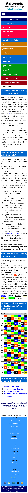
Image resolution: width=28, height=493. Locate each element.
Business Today (8, 53)
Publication (14, 430)
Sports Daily (6, 66)
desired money (13, 233)
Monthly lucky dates (11, 391)
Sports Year (6, 70)
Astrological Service (15, 423)
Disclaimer (15, 442)
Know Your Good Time (10, 83)
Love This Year (7, 32)
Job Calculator (7, 49)
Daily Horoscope (8, 23)
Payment (14, 457)
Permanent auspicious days (14, 389)
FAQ (15, 445)
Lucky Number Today (10, 40)
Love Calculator (8, 36)
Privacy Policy (15, 439)
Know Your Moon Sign (10, 78)
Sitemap (14, 463)
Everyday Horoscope (11, 387)
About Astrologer (15, 420)
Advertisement (14, 454)
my (9, 114)
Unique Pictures (14, 433)
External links (15, 475)
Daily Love (6, 27)
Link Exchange (15, 471)
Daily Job (5, 44)
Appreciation (15, 427)
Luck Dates (6, 57)
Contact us (15, 466)
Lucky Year (6, 61)
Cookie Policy (15, 448)
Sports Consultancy (9, 74)
